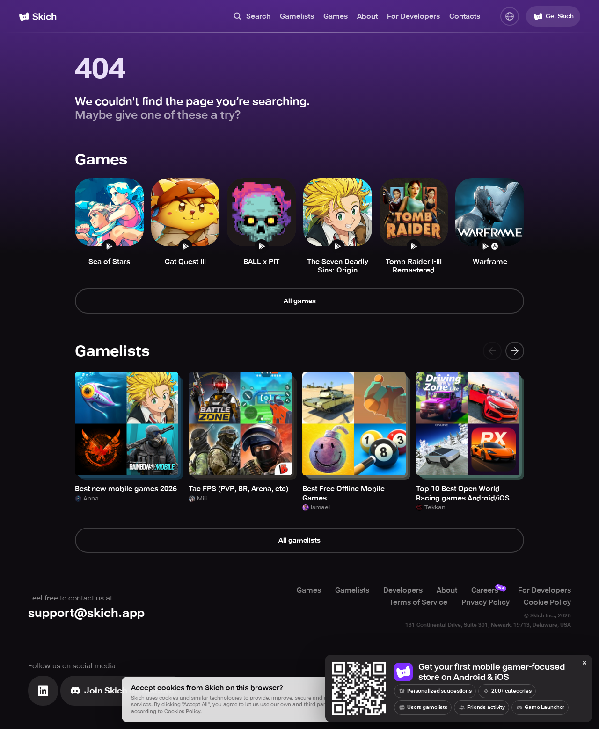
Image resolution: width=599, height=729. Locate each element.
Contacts (464, 16)
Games (335, 16)
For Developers (413, 16)
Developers (403, 590)
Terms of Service (418, 602)
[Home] (38, 16)
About (367, 16)
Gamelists (297, 16)
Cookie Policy (547, 602)
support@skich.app (86, 613)
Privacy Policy (485, 602)
